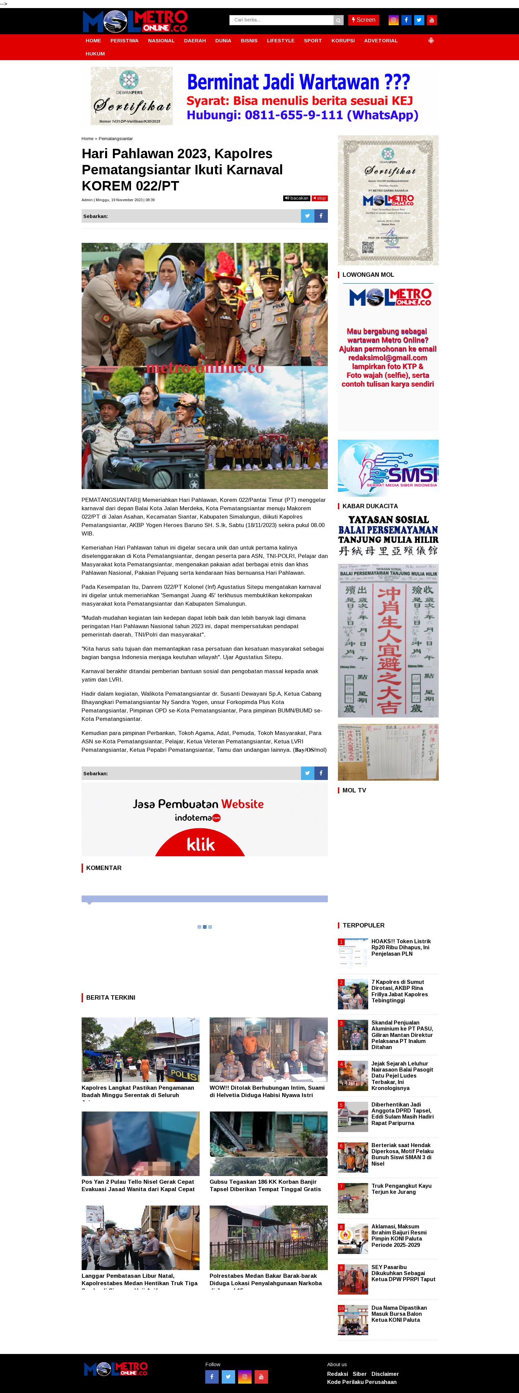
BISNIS (249, 40)
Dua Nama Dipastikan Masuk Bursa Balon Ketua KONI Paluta (399, 1314)
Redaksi (337, 1374)
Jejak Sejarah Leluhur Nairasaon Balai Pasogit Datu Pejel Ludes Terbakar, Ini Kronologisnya (402, 1076)
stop (320, 198)
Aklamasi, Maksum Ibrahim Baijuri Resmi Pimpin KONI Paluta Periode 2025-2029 (399, 1236)
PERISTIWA (125, 40)
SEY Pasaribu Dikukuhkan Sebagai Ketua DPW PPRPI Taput (404, 1273)
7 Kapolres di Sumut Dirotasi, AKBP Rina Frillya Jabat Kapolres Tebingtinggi (400, 991)
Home (87, 138)
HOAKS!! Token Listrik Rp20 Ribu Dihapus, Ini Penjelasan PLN (401, 947)
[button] (431, 37)
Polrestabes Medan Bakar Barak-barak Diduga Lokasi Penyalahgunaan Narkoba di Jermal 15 (266, 1283)
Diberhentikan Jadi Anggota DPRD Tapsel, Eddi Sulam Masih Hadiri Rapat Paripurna (403, 1114)
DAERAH (195, 40)
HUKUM (95, 53)
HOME (93, 40)
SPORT (313, 40)
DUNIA (223, 40)
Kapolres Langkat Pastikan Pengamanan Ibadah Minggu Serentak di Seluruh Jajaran (138, 1095)
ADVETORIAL (381, 40)
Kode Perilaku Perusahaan (362, 1382)
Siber (360, 1374)
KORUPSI (343, 40)
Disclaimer (385, 1374)
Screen (364, 19)
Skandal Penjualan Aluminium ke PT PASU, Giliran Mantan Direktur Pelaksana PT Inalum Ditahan (402, 1035)
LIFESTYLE (281, 40)
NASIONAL (161, 40)
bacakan (296, 198)
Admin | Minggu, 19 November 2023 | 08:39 (118, 200)
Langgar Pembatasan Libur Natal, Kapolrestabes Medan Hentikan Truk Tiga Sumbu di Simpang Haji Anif (140, 1283)
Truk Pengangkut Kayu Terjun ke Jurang (402, 1189)
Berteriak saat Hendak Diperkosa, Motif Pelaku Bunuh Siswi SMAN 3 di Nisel (403, 1154)
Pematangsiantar (116, 138)
